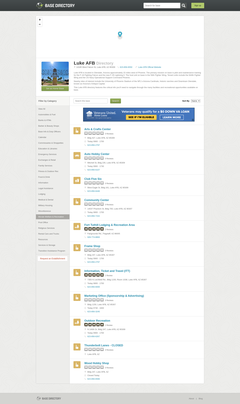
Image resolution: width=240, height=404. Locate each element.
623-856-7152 (93, 216)
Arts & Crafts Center (97, 129)
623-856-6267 (93, 336)
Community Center (96, 200)
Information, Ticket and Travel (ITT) (107, 271)
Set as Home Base (55, 88)
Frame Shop (92, 246)
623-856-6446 (93, 191)
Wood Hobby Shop (96, 363)
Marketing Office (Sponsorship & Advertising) (114, 295)
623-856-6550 (126, 67)
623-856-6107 (93, 170)
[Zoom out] (40, 24)
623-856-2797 (93, 145)
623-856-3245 (93, 311)
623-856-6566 (93, 379)
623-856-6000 (93, 287)
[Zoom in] (40, 19)
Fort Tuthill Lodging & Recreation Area (109, 224)
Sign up (197, 5)
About (191, 398)
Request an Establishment (52, 258)
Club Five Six (93, 178)
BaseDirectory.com (58, 5)
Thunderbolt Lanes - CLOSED (103, 345)
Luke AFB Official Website (149, 67)
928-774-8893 (93, 237)
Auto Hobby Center (96, 154)
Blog (201, 398)
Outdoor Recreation (97, 320)
